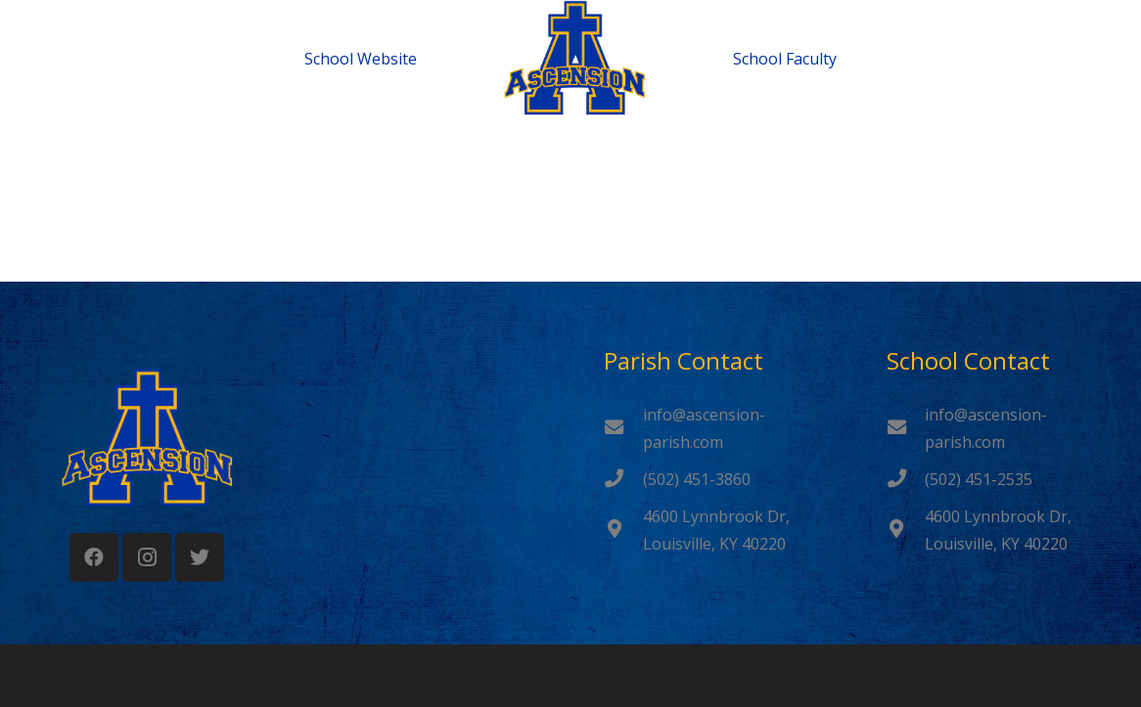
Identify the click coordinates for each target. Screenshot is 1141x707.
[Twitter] (199, 557)
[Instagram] (146, 557)
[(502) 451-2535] (906, 479)
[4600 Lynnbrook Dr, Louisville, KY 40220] (623, 530)
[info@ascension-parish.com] (623, 428)
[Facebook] (93, 557)
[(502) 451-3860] (623, 479)
